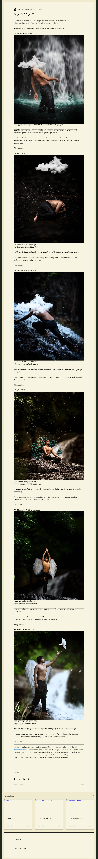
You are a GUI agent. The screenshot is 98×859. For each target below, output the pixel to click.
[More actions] (83, 9)
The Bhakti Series (76, 818)
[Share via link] (28, 779)
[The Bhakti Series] (80, 807)
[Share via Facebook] (14, 779)
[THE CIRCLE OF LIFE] (49, 807)
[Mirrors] (18, 807)
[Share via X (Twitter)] (19, 779)
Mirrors (10, 818)
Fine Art (16, 772)
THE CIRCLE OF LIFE (46, 818)
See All (92, 796)
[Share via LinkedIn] (24, 779)
